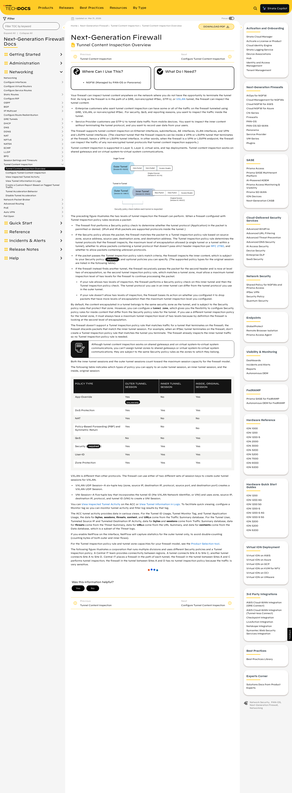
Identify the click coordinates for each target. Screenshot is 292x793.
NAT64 (8, 144)
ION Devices (253, 196)
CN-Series (252, 112)
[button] (289, 634)
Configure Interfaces (15, 82)
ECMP (7, 148)
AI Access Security (257, 246)
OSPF (7, 103)
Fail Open (9, 216)
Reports (251, 369)
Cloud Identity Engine (259, 45)
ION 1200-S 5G (255, 517)
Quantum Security (257, 300)
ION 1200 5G (253, 504)
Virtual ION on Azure (258, 559)
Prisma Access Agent (259, 334)
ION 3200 (252, 450)
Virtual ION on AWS (258, 555)
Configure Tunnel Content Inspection (26, 172)
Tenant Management (258, 70)
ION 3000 (252, 445)
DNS (6, 127)
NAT (6, 136)
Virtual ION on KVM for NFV (263, 568)
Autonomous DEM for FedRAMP (265, 403)
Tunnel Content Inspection (18, 164)
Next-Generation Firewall (94, 25)
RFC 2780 (217, 246)
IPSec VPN (252, 292)
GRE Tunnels (11, 119)
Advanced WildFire (258, 229)
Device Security (255, 250)
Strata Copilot (274, 8)
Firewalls (252, 117)
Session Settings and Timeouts (20, 160)
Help (14, 258)
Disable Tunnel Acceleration (21, 195)
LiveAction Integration (259, 621)
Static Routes (11, 94)
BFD (6, 156)
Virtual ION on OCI (257, 572)
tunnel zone (160, 308)
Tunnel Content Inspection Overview (25, 168)
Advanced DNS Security (260, 242)
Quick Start (20, 223)
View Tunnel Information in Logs (23, 181)
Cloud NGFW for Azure (260, 108)
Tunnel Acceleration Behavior (22, 191)
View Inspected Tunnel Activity (22, 177)
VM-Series (252, 138)
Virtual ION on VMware (260, 577)
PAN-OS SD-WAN (257, 125)
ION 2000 (252, 441)
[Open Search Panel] (256, 8)
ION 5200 (252, 454)
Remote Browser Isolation (262, 330)
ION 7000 (252, 458)
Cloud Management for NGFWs (265, 99)
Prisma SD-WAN (256, 192)
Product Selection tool (205, 543)
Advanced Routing (14, 204)
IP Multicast (10, 111)
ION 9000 (252, 462)
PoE (6, 208)
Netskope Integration (259, 626)
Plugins (250, 143)
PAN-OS (251, 121)
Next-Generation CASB (260, 200)
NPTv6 (8, 140)
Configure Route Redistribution (21, 115)
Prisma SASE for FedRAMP (262, 398)
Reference (19, 232)
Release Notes (24, 249)
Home (74, 25)
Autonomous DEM (257, 373)
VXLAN (180, 99)
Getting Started (24, 54)
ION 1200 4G (254, 500)
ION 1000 (252, 428)
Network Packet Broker (17, 199)
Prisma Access (255, 168)
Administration (24, 63)
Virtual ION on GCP (257, 564)
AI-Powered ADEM (257, 180)
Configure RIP (11, 98)
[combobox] (31, 26)
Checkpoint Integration (260, 617)
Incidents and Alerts (258, 364)
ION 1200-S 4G (255, 512)
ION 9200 (252, 467)
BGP (6, 107)
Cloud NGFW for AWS (259, 104)
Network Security (259, 702)
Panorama (252, 130)
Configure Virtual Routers (18, 86)
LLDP (7, 152)
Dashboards (253, 360)
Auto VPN (9, 212)
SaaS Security (254, 259)
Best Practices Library (259, 659)
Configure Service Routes (18, 90)
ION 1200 (252, 432)
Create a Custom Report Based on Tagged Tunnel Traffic (32, 186)
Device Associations (258, 54)
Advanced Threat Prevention (263, 237)
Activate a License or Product (263, 41)
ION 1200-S (253, 437)
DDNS (7, 131)
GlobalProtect (254, 326)
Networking (21, 72)
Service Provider (256, 134)
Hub (248, 58)
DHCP (7, 123)
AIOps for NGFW (256, 95)
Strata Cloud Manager (259, 36)
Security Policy (255, 296)
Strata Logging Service (259, 49)
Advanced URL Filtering (260, 233)
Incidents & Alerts (27, 241)
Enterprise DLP (255, 254)
